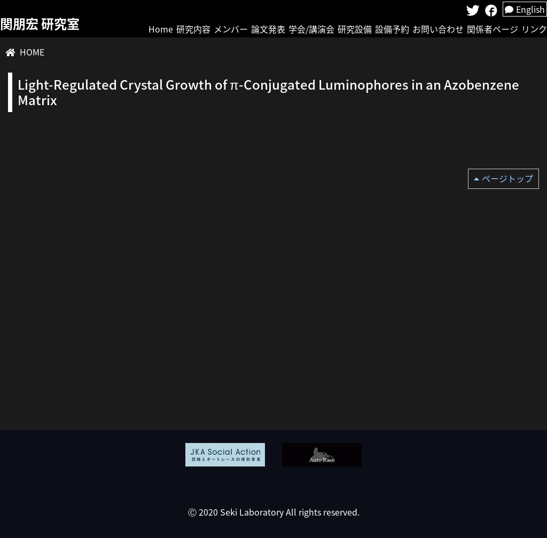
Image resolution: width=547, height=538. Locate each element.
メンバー (231, 28)
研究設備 (355, 28)
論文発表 (268, 28)
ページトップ (507, 178)
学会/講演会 (311, 28)
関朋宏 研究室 (40, 23)
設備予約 (392, 28)
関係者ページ (492, 28)
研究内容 (193, 28)
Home (161, 28)
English (525, 9)
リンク (534, 28)
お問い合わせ (438, 28)
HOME (32, 51)
